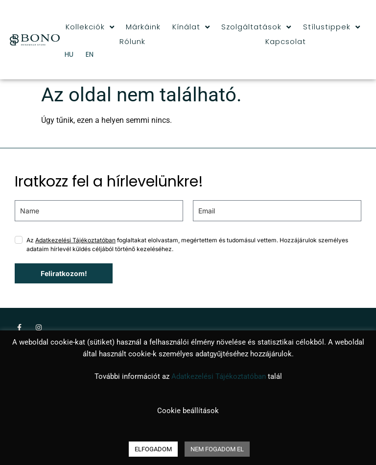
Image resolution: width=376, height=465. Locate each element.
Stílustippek (331, 27)
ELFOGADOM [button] (153, 449)
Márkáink (143, 27)
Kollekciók (90, 27)
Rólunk (132, 41)
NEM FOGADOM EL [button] (217, 449)
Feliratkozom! (64, 273)
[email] (277, 210)
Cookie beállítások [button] (188, 410)
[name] (99, 210)
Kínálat (191, 27)
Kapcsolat (285, 41)
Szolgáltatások (256, 27)
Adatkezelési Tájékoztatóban (75, 240)
